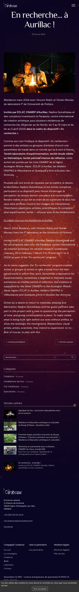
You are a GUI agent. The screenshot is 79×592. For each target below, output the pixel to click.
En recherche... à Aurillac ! (29, 463)
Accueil (7, 550)
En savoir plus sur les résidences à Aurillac (28, 220)
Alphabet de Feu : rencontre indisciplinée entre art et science (39, 411)
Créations (13, 376)
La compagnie (10, 553)
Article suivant (65, 342)
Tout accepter (40, 588)
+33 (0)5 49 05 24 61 (13, 514)
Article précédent (15, 342)
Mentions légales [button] (62, 550)
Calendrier (9, 565)
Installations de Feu (18, 381)
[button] (73, 5)
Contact (7, 568)
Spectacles (14, 391)
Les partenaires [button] (36, 550)
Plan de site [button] (59, 553)
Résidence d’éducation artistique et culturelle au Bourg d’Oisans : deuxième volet (38, 423)
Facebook (8, 526)
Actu (6, 561)
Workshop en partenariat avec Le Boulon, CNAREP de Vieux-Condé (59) (36, 447)
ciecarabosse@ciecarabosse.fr (18, 521)
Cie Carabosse (16, 386)
